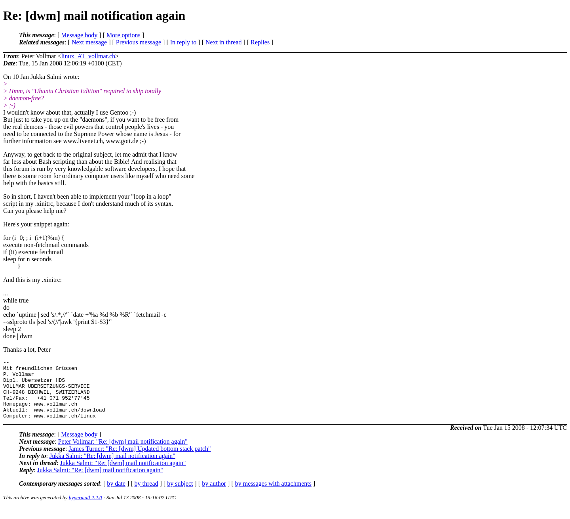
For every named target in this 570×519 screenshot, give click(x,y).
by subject (180, 495)
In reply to (183, 42)
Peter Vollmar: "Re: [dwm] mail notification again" (123, 453)
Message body (79, 35)
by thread (146, 495)
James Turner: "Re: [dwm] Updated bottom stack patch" (139, 460)
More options (123, 35)
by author (214, 495)
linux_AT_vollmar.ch (88, 56)
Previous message (138, 42)
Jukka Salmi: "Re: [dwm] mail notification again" (112, 467)
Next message (89, 42)
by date (116, 495)
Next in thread (223, 42)
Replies (260, 42)
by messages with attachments (273, 495)
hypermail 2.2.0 (85, 509)
